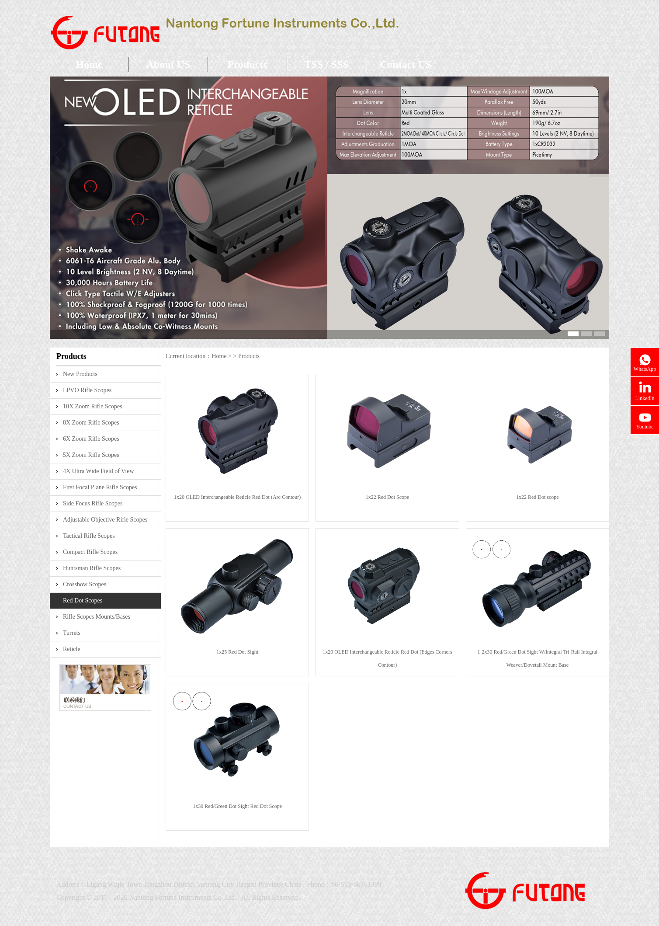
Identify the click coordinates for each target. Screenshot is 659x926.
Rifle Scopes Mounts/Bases (96, 616)
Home (89, 64)
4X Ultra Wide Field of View (98, 471)
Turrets (71, 633)
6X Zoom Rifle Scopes (91, 438)
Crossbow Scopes (84, 584)
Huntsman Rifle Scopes (92, 568)
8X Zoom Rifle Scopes (91, 422)
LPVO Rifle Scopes (87, 390)
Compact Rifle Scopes (90, 552)
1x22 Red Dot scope (537, 497)
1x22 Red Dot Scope (387, 497)
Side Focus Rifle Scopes (93, 503)
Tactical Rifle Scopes (89, 536)
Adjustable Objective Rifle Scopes (105, 519)
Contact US (405, 64)
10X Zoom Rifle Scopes (92, 406)
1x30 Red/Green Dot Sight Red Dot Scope (237, 806)
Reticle (71, 649)
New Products (80, 374)
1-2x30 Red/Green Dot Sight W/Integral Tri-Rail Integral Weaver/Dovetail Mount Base (537, 658)
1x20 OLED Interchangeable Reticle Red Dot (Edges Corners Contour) (387, 658)
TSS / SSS (326, 64)
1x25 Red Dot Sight (237, 652)
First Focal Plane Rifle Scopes (100, 487)
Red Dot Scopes (82, 600)
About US (168, 64)
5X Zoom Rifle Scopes (91, 455)
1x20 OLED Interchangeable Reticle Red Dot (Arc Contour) (237, 497)
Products (247, 64)
